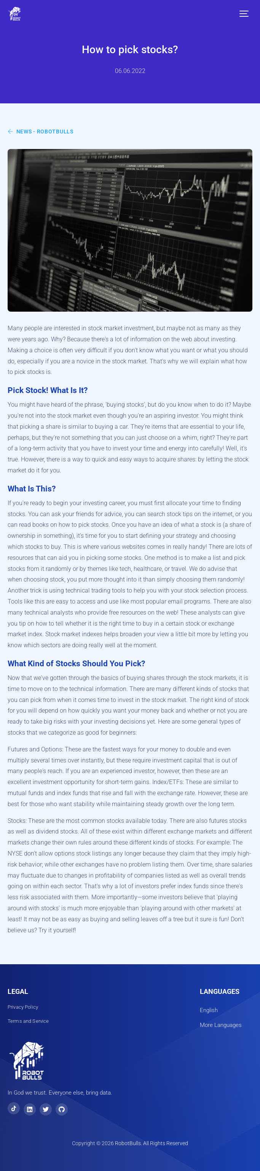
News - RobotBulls (40, 131)
